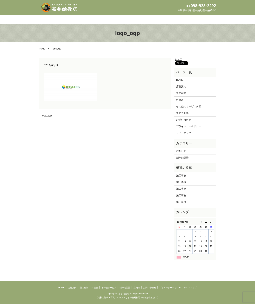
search (212, 21)
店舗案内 (67, 20)
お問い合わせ (193, 20)
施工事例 (181, 176)
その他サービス (127, 20)
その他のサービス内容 (188, 107)
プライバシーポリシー (188, 127)
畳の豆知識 (182, 113)
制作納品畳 (152, 20)
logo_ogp (47, 116)
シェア (178, 60)
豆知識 (172, 20)
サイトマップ (183, 133)
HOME (48, 20)
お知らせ (181, 151)
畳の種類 (86, 20)
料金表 (105, 20)
